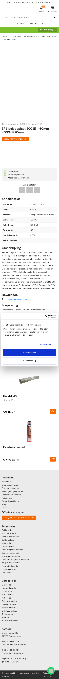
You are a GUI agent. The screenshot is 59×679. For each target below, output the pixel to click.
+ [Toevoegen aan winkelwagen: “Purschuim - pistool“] (52, 459)
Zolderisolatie (8, 540)
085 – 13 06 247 (11, 650)
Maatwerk (6, 617)
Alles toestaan (29, 352)
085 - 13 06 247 (36, 23)
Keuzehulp (6, 481)
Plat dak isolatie (9, 533)
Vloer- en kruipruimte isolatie (15, 559)
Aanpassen (29, 361)
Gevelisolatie (8, 546)
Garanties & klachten (11, 501)
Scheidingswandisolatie (12, 549)
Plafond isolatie (9, 569)
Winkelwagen (47, 29)
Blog (4, 504)
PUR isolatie (7, 594)
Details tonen (45, 344)
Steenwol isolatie (9, 601)
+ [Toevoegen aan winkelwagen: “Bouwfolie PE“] (52, 411)
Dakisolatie (7, 530)
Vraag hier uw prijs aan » (15, 139)
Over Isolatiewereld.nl (11, 488)
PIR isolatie (7, 591)
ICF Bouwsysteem (10, 620)
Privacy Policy (7, 676)
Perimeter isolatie (10, 566)
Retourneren (7, 498)
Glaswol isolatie (9, 604)
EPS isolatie (16, 36)
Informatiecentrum (10, 485)
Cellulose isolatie (9, 611)
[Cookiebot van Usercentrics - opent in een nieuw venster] (45, 316)
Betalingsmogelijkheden (12, 491)
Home (4, 36)
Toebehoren (7, 614)
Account (19, 23)
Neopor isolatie (9, 588)
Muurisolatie (7, 543)
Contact (5, 507)
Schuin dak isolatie (10, 536)
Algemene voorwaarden (29, 673)
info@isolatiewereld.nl (14, 653)
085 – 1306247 (10, 661)
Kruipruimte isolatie (11, 562)
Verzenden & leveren (11, 494)
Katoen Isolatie (8, 607)
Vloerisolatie (7, 572)
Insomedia (47, 676)
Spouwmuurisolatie (10, 553)
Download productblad (16, 299)
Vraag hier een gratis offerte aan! (19, 517)
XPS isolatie (7, 598)
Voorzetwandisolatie (11, 556)
